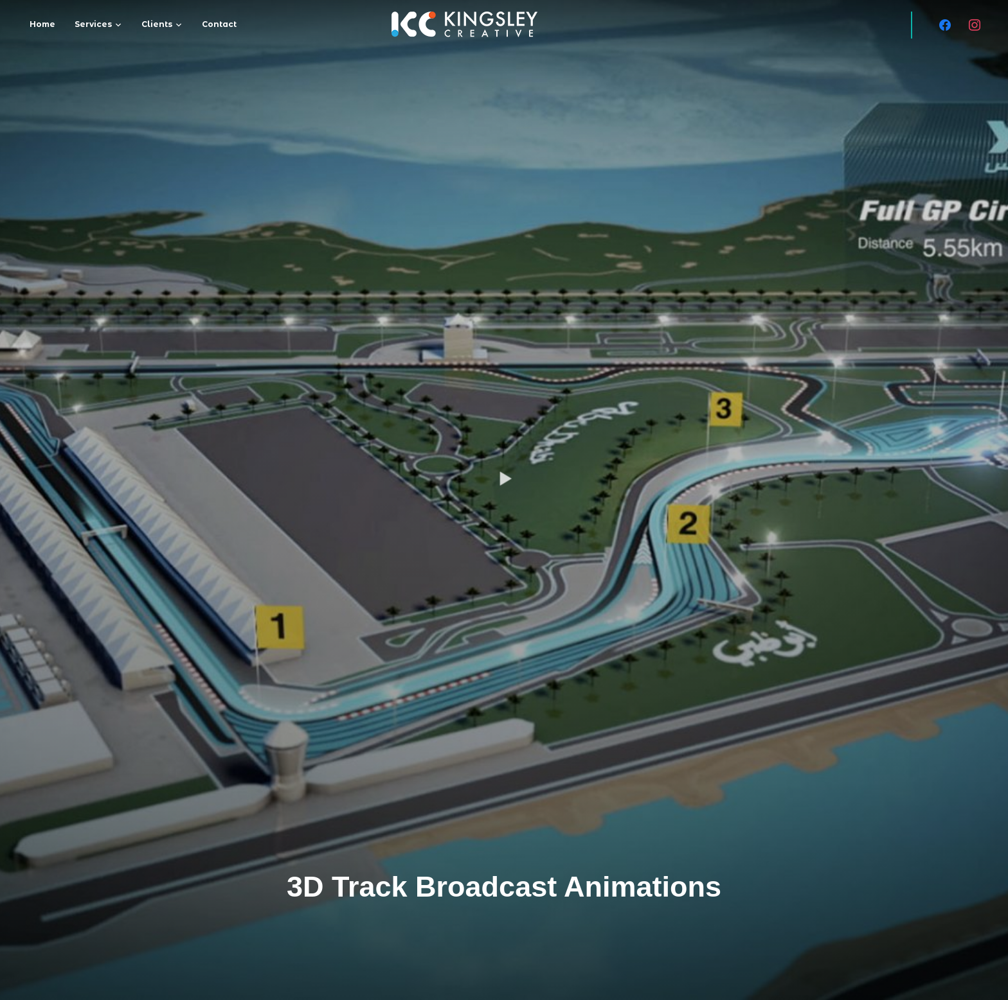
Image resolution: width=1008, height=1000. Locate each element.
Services (93, 24)
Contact (219, 24)
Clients (156, 24)
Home (42, 24)
